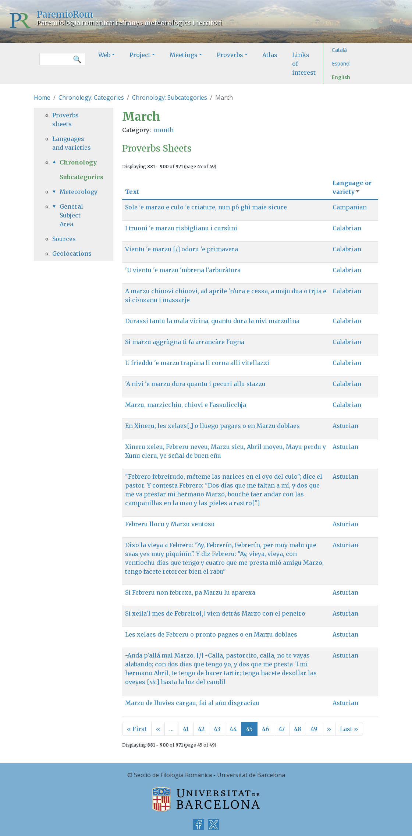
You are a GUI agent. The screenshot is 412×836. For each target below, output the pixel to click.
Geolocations (72, 253)
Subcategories (81, 177)
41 (186, 729)
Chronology (77, 162)
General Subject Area (71, 215)
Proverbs (230, 55)
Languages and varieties (71, 143)
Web (104, 55)
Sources (64, 238)
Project (139, 55)
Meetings (184, 55)
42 (201, 729)
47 (281, 729)
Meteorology (77, 191)
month (164, 130)
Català (339, 49)
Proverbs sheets (65, 119)
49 (313, 729)
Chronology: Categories (91, 97)
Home (42, 97)
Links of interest (304, 63)
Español (341, 63)
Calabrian (347, 228)
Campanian (350, 207)
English (341, 77)
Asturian (345, 425)
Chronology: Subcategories (169, 97)
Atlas (269, 55)
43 (217, 729)
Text (132, 191)
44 (233, 729)
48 (297, 729)
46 (265, 729)
